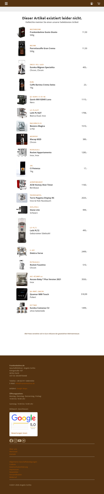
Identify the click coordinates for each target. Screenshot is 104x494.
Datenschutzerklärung (18, 467)
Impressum (14, 469)
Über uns (13, 449)
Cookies (12, 464)
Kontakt (12, 454)
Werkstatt (13, 451)
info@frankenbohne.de (25, 383)
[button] (6, 3)
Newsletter (13, 472)
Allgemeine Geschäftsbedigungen (23, 462)
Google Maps (22, 388)
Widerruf (13, 477)
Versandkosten (15, 474)
